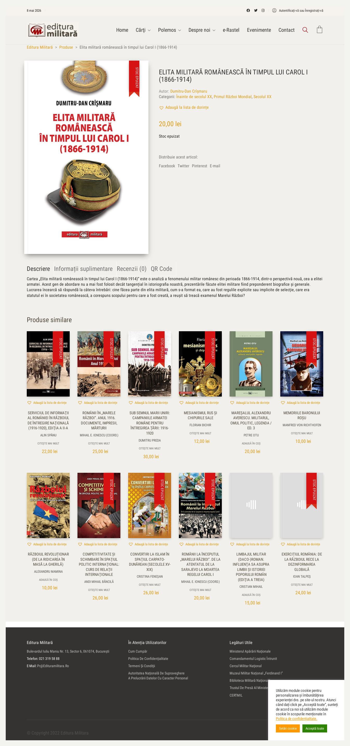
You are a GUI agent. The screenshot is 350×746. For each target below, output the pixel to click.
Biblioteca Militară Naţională (250, 680)
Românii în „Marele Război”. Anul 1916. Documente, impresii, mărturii (99, 421)
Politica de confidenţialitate (148, 658)
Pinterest (199, 165)
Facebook (167, 165)
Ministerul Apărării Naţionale (250, 651)
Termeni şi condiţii (141, 666)
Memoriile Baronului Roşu (301, 415)
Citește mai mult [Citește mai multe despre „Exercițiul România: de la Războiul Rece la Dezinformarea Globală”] (302, 584)
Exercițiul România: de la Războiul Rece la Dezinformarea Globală (302, 562)
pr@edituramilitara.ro (53, 666)
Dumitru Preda (150, 440)
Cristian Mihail (251, 587)
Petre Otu (251, 435)
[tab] (40, 269)
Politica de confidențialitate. (296, 718)
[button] (184, 107)
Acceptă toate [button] (315, 728)
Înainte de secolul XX (194, 96)
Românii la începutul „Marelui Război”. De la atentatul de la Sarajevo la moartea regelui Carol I (200, 564)
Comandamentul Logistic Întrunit (253, 658)
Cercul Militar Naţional (246, 666)
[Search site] (305, 30)
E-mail (215, 165)
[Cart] (319, 30)
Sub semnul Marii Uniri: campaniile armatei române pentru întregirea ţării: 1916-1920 (149, 423)
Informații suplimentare (83, 268)
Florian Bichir (200, 425)
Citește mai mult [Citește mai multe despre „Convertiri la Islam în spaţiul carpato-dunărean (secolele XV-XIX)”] (150, 584)
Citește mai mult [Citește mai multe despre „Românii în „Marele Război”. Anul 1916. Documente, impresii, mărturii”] (99, 443)
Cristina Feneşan (150, 576)
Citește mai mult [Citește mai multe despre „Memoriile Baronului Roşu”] (302, 433)
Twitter (183, 165)
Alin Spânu (48, 435)
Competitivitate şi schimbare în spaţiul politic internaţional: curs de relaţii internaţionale (99, 564)
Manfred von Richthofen (302, 425)
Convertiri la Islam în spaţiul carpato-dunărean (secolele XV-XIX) (150, 562)
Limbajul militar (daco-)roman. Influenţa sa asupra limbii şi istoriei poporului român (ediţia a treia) (251, 567)
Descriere (38, 268)
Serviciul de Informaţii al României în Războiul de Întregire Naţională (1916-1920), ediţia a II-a (48, 421)
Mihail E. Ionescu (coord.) (99, 435)
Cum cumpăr (137, 651)
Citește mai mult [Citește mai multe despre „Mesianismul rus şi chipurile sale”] (200, 433)
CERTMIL (236, 695)
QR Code (161, 268)
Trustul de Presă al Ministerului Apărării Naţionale (265, 688)
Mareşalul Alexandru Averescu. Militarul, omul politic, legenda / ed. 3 (251, 421)
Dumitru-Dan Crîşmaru (188, 91)
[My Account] (297, 10)
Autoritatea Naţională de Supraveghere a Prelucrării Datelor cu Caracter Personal (158, 675)
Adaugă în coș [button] (251, 443)
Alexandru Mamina (48, 571)
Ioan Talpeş (302, 576)
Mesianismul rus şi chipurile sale (200, 415)
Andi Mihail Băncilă (99, 582)
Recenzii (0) (132, 268)
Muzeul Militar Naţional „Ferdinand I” (256, 673)
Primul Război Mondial (233, 96)
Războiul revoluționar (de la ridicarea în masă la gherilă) (48, 559)
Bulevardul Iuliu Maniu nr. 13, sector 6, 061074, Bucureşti (68, 651)
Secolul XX (262, 96)
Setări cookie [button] (288, 728)
